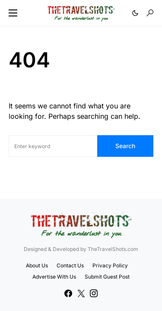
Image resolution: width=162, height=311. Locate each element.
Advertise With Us (54, 276)
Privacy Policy (110, 265)
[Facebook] (68, 293)
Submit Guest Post (107, 276)
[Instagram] (94, 293)
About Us (37, 265)
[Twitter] (81, 293)
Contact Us (70, 265)
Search (125, 145)
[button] (13, 13)
